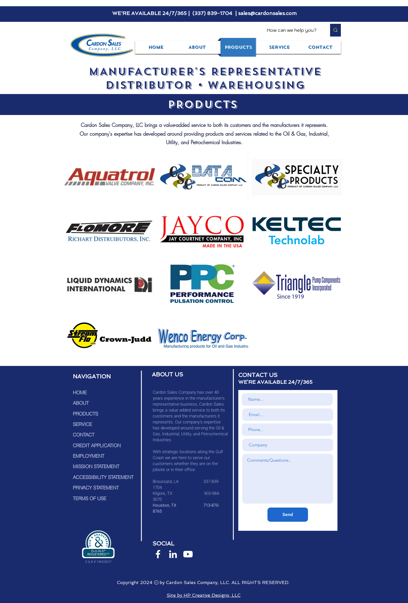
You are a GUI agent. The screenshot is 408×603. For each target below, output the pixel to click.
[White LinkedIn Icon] (172, 554)
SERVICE (82, 424)
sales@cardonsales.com (267, 13)
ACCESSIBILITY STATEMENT (103, 477)
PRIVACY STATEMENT (96, 488)
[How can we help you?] (292, 30)
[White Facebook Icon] (157, 554)
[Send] (287, 515)
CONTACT (83, 435)
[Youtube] (188, 554)
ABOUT (81, 403)
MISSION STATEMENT (96, 466)
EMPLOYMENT (88, 456)
